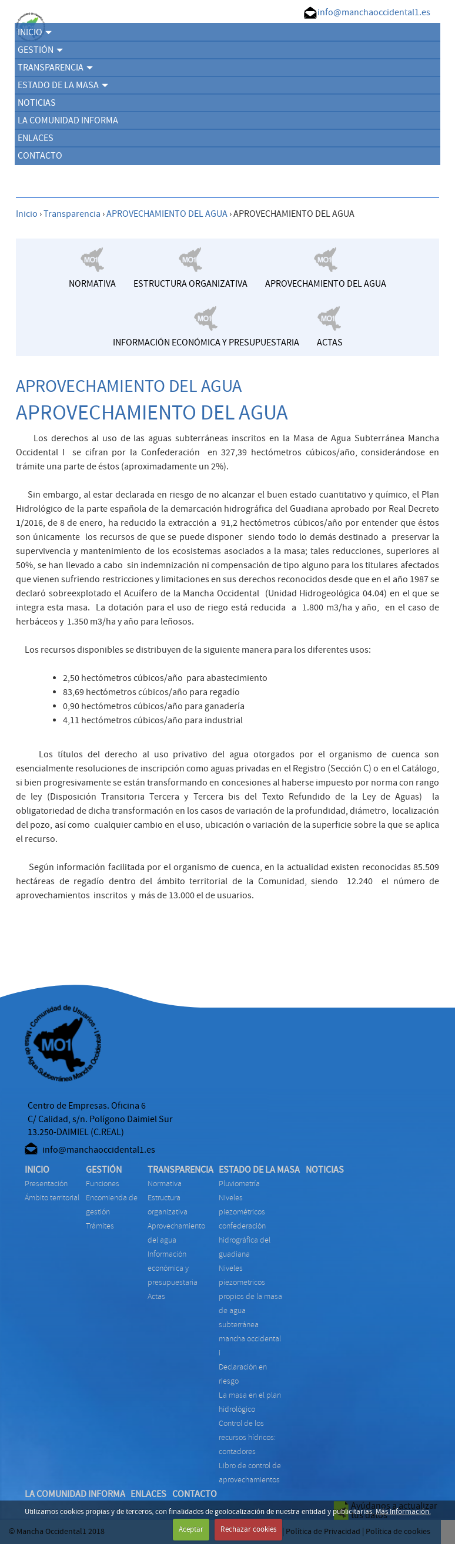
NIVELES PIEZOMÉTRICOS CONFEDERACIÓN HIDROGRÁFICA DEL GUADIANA (244, 1226)
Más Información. (403, 1511)
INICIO (35, 32)
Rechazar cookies (248, 1529)
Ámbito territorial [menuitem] (52, 1198)
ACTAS (156, 1296)
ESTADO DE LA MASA (63, 85)
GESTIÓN (40, 50)
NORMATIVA (165, 1184)
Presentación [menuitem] (46, 1184)
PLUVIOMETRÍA (239, 1184)
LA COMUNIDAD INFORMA (68, 120)
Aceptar (191, 1529)
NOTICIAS (37, 103)
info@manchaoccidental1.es (373, 12)
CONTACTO (40, 156)
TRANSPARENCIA (55, 67)
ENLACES (35, 138)
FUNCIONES (102, 1184)
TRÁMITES (100, 1226)
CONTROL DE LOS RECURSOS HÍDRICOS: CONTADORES (247, 1437)
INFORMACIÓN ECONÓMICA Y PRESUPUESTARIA (173, 1268)
